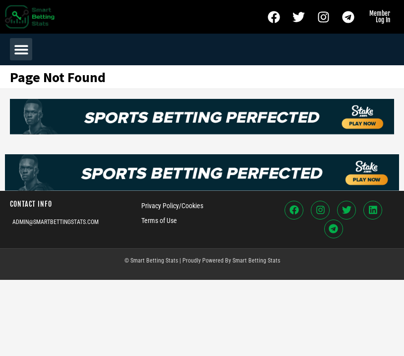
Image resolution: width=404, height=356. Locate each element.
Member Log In (379, 16)
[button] (21, 49)
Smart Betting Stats (256, 260)
